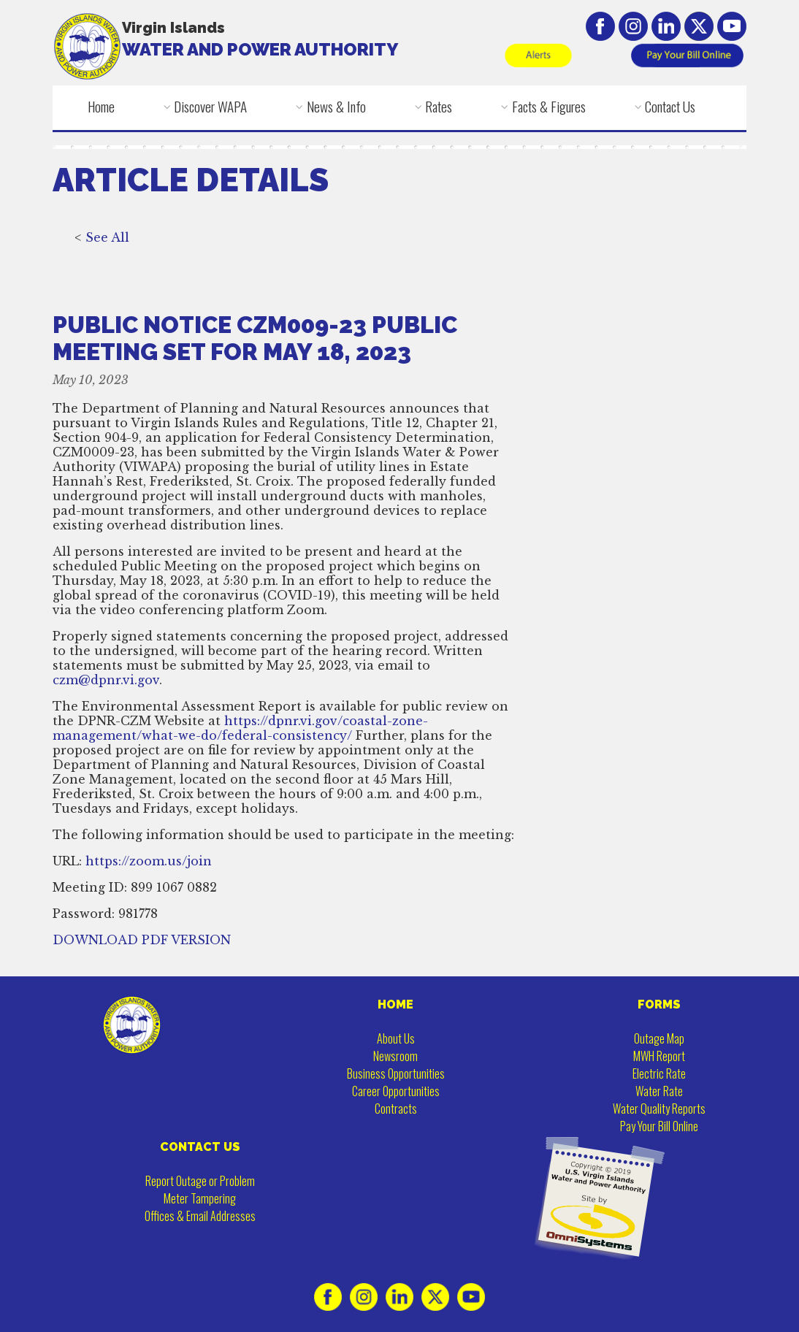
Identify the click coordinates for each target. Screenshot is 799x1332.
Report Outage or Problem (200, 1181)
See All (107, 238)
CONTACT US (200, 1147)
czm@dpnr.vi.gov (106, 681)
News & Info (336, 106)
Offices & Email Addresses (200, 1216)
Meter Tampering (200, 1198)
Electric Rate (659, 1073)
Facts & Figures (549, 106)
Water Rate (659, 1091)
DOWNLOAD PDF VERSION (142, 941)
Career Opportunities (396, 1091)
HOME (395, 1004)
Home (101, 106)
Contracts (396, 1108)
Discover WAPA (210, 106)
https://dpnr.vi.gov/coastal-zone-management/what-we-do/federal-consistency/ (240, 729)
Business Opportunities (396, 1073)
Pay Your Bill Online (659, 1126)
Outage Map (659, 1038)
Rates (438, 106)
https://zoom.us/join (148, 862)
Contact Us (670, 106)
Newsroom (395, 1056)
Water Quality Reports (659, 1108)
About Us (396, 1038)
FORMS (659, 1004)
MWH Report (659, 1056)
